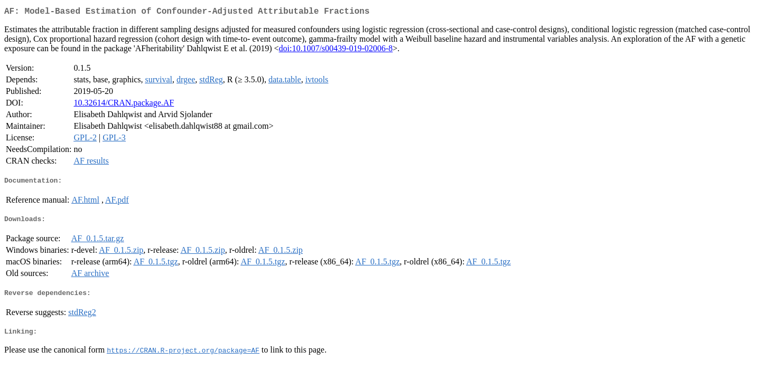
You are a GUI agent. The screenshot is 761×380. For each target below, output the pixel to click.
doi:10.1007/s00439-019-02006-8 (336, 50)
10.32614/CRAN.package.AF (123, 104)
